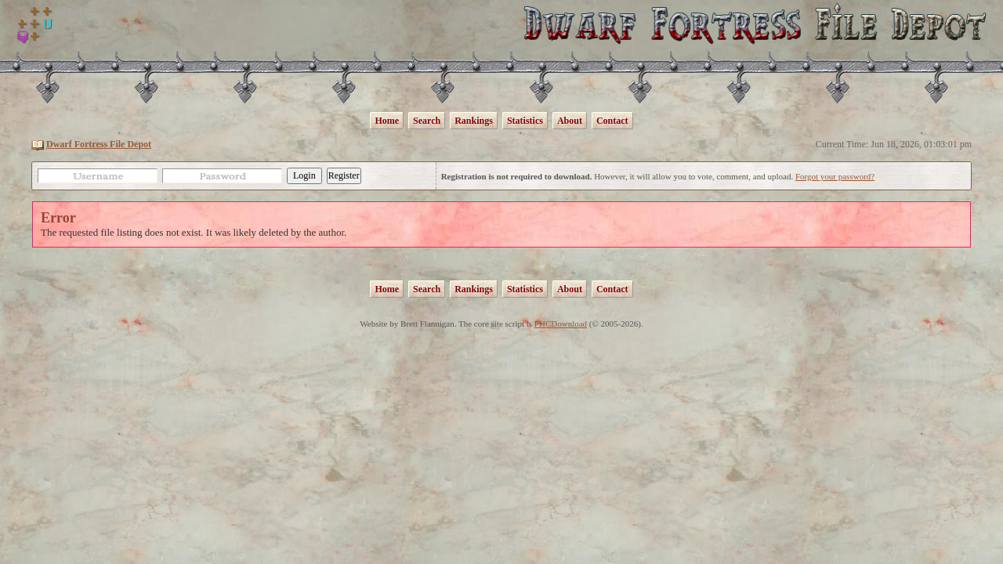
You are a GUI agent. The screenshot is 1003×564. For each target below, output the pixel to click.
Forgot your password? (834, 176)
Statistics (525, 120)
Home (387, 120)
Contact (612, 120)
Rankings (473, 120)
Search (426, 120)
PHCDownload (560, 323)
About (569, 120)
